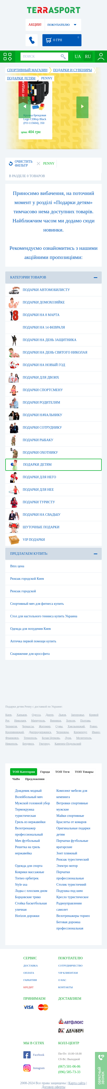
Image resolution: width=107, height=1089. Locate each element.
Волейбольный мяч (28, 797)
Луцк (68, 738)
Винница (55, 720)
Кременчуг (80, 732)
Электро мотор (67, 866)
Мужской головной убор (32, 803)
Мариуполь (38, 720)
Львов (62, 714)
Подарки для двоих (33, 377)
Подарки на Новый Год (36, 365)
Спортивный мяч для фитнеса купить (37, 604)
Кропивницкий (14, 732)
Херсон (70, 720)
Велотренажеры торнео (73, 916)
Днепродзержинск (40, 732)
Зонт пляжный (66, 853)
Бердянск (28, 743)
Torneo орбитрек (27, 878)
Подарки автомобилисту (39, 290)
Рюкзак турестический (72, 859)
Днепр (49, 714)
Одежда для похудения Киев (30, 629)
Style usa (21, 884)
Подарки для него (32, 477)
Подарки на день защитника (42, 340)
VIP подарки (26, 539)
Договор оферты (53, 1087)
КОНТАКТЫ (65, 987)
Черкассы (28, 726)
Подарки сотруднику (35, 427)
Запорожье (77, 714)
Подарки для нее (31, 489)
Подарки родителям (34, 402)
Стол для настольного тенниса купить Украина (43, 616)
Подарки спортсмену (35, 390)
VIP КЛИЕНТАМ (68, 972)
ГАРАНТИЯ (30, 980)
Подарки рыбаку (30, 440)
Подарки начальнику (35, 415)
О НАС (62, 980)
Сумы (58, 726)
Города (45, 771)
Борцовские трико (28, 897)
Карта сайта (77, 1083)
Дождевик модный (28, 791)
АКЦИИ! (34, 24)
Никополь (11, 743)
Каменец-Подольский (68, 743)
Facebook (33, 1054)
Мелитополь (83, 738)
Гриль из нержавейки (30, 822)
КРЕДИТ (28, 987)
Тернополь (30, 738)
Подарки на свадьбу (34, 514)
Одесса (36, 714)
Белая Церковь (51, 738)
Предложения (34, 779)
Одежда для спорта (28, 866)
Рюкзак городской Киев (27, 578)
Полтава (85, 720)
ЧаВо (16, 779)
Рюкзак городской (23, 591)
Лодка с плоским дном (31, 891)
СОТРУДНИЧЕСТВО (70, 965)
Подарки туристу (31, 502)
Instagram (34, 1068)
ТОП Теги (62, 771)
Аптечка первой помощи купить (33, 641)
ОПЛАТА (28, 972)
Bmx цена (17, 566)
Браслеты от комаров (71, 822)
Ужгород (44, 743)
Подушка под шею (69, 891)
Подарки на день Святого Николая (47, 352)
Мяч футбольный (27, 841)
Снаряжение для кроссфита (30, 654)
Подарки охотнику (33, 452)
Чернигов (11, 726)
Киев (8, 714)
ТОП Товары (84, 771)
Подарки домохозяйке (36, 302)
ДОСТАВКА (30, 965)
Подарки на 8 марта (34, 315)
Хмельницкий (76, 726)
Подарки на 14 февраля (36, 327)
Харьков (22, 714)
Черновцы (62, 732)
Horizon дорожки (27, 916)
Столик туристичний (71, 884)
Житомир (44, 726)
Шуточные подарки (33, 527)
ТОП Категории (23, 771)
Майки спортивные (70, 816)
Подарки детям (30, 464)
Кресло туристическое (72, 897)
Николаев (20, 720)
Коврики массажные (29, 872)
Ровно (93, 726)
